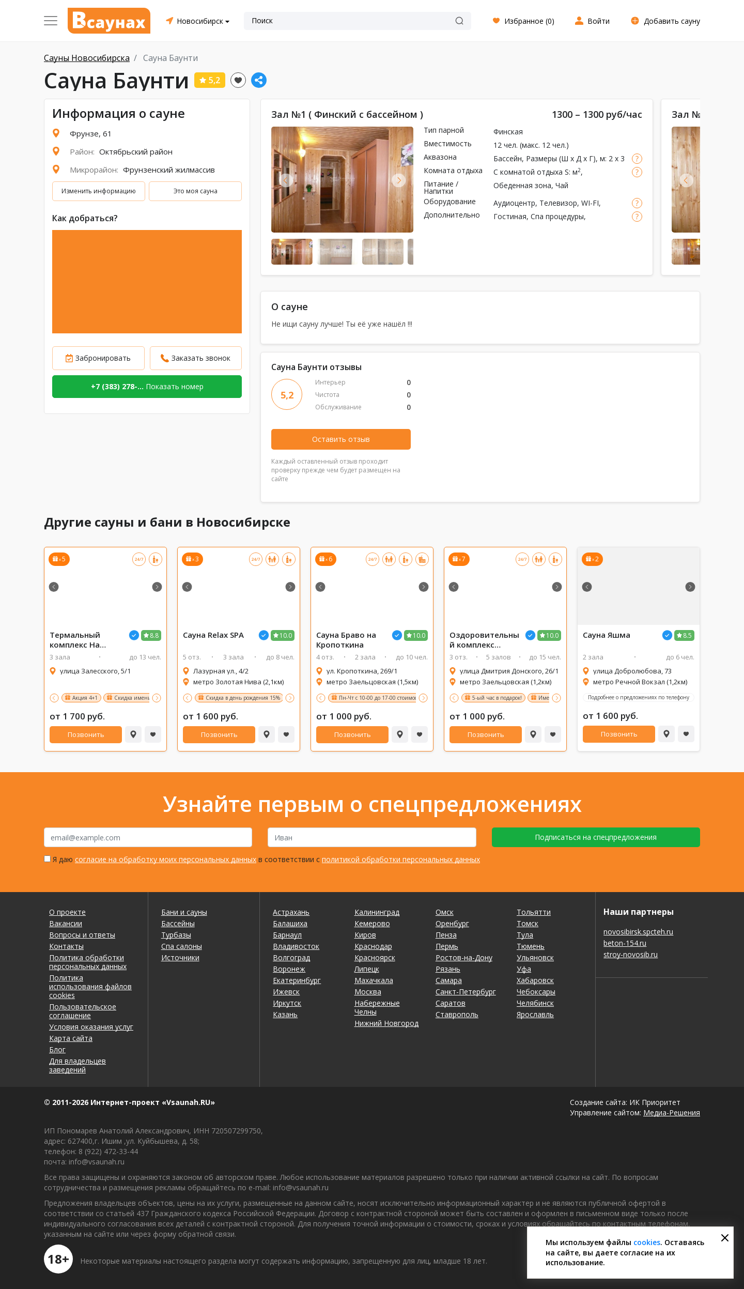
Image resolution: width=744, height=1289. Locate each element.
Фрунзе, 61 (91, 133)
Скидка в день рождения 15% (243, 697)
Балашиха (290, 923)
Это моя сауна (196, 191)
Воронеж (289, 968)
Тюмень (531, 946)
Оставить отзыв (341, 439)
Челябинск (535, 1003)
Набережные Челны (377, 1007)
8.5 (687, 635)
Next (399, 180)
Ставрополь (457, 1014)
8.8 (154, 635)
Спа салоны (181, 946)
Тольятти (534, 912)
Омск (445, 912)
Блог (57, 1049)
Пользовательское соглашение (82, 1011)
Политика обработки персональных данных (88, 962)
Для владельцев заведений (77, 1065)
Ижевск (286, 991)
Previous (286, 180)
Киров (365, 934)
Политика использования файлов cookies (90, 986)
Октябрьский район (136, 151)
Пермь (447, 946)
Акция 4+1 (85, 697)
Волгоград (291, 957)
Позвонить (86, 734)
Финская (508, 131)
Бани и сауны (184, 912)
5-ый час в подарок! (497, 697)
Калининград (376, 912)
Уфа (524, 968)
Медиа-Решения (671, 1112)
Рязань (448, 968)
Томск (527, 923)
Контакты (66, 946)
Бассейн (507, 158)
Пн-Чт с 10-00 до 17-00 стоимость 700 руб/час (396, 697)
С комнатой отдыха (528, 172)
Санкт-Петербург (466, 991)
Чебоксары (536, 991)
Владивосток (296, 946)
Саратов (451, 1003)
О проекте (67, 912)
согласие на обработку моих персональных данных (165, 859)
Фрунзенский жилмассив (169, 169)
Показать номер (147, 386)
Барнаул (287, 934)
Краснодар (373, 946)
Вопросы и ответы (82, 934)
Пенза (446, 934)
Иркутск (287, 1003)
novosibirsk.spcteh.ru (638, 931)
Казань (285, 1014)
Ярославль (535, 1014)
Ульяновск (535, 957)
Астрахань (291, 912)
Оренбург (452, 923)
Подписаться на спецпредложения (596, 837)
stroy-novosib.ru (630, 954)
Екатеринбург (297, 980)
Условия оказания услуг (91, 1026)
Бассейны (178, 923)
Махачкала (373, 980)
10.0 (286, 635)
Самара (449, 980)
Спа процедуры (557, 216)
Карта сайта (70, 1038)
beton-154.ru (624, 943)
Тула (525, 934)
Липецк (366, 968)
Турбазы (176, 934)
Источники (180, 957)
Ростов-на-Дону (464, 957)
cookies (646, 1242)
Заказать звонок (201, 358)
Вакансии (65, 923)
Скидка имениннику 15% (146, 697)
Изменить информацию (98, 191)
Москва (367, 991)
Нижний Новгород (386, 1023)
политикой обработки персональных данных (401, 859)
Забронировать (103, 358)
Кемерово (372, 923)
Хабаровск (535, 980)
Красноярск (374, 957)
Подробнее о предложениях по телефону (638, 697)
